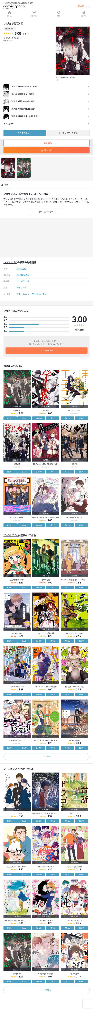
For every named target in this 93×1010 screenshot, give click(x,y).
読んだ (24, 418)
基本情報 (4, 185)
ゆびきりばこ (10, 194)
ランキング (34, 14)
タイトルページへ (46, 212)
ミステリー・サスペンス (31, 294)
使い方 (81, 6)
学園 (18, 294)
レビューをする (46, 351)
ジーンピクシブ (23, 281)
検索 (59, 14)
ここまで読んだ (24, 133)
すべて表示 (46, 756)
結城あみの (9, 28)
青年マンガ (21, 288)
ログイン (83, 14)
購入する (46, 150)
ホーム (9, 14)
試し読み (46, 143)
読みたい (10, 418)
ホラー (45, 294)
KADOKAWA (23, 275)
